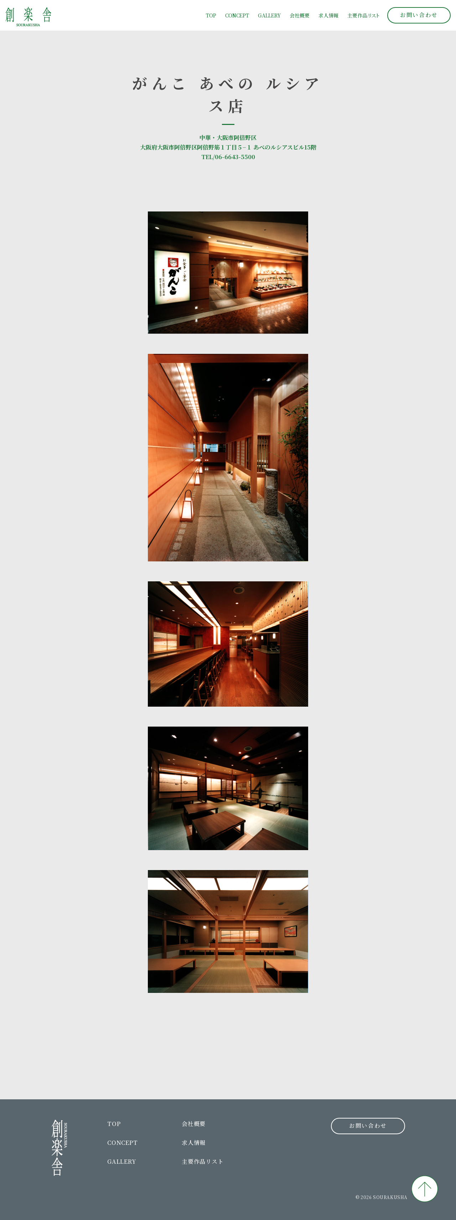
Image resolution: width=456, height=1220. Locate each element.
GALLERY (269, 15)
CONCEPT (237, 15)
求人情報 (328, 15)
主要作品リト (363, 15)
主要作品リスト (203, 1161)
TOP (211, 15)
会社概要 (300, 15)
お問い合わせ (418, 15)
